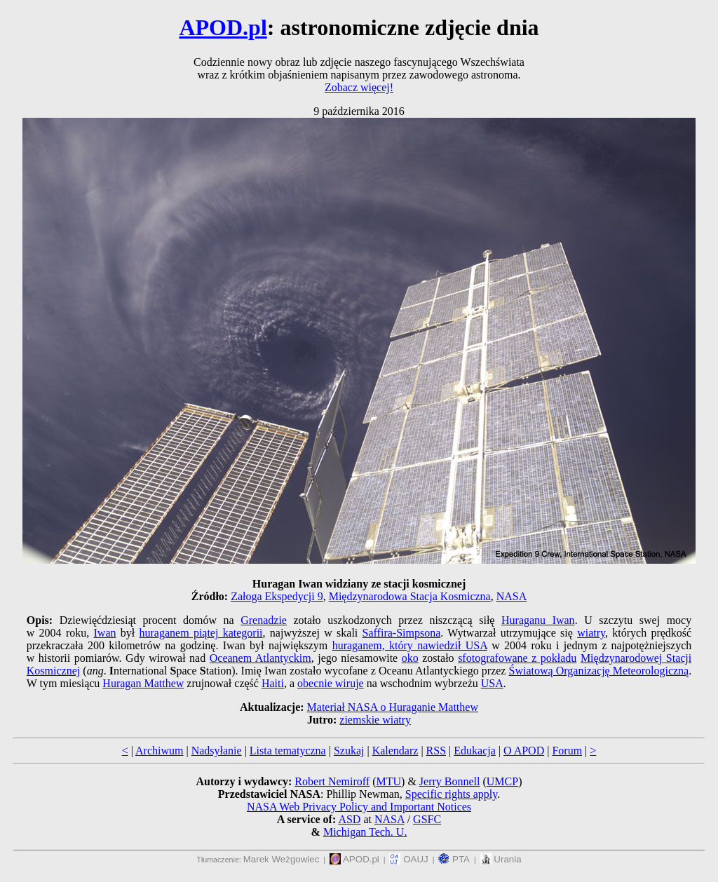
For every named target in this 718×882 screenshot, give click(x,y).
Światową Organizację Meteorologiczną (599, 671)
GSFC (427, 819)
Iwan (105, 633)
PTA (454, 859)
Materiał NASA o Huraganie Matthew (392, 707)
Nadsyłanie (216, 751)
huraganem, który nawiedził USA (409, 645)
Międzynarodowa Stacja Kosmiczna (410, 596)
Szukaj (349, 751)
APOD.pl (222, 27)
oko (410, 658)
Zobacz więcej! (359, 87)
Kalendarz (395, 751)
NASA (511, 596)
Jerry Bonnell (449, 781)
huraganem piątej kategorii (201, 633)
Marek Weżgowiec (281, 859)
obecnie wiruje (330, 683)
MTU (388, 781)
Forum (567, 751)
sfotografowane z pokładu (517, 658)
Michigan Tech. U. (365, 832)
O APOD (523, 751)
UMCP (502, 781)
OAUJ (408, 859)
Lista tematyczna (288, 751)
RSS (436, 751)
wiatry (591, 633)
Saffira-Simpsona (402, 633)
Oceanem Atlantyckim (260, 658)
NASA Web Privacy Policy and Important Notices (359, 807)
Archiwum (159, 751)
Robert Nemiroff (332, 781)
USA (492, 683)
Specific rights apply (451, 794)
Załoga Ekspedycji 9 (277, 596)
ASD (349, 819)
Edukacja (475, 751)
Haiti (273, 683)
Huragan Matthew (143, 683)
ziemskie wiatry (375, 720)
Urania (501, 859)
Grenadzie (264, 620)
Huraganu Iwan (538, 620)
